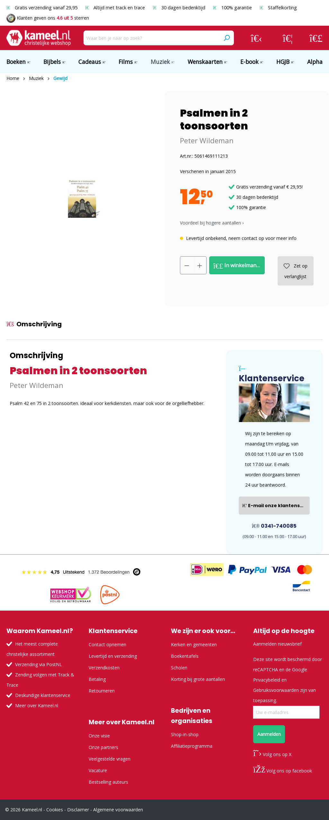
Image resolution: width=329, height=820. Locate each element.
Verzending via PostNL (38, 664)
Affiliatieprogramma (191, 746)
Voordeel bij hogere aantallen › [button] (212, 223)
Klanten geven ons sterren (47, 18)
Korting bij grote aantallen (198, 679)
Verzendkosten (104, 668)
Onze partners (103, 747)
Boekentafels (185, 656)
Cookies (54, 810)
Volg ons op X (272, 754)
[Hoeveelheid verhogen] (200, 265)
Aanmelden (269, 734)
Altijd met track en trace (115, 7)
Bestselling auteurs (108, 782)
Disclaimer (78, 810)
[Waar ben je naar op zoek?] (151, 38)
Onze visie (99, 736)
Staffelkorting (278, 7)
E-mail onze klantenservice (276, 505)
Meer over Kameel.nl (36, 705)
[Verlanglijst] (288, 38)
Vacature (98, 770)
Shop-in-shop (185, 734)
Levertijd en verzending (113, 656)
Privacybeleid (266, 680)
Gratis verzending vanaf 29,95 (42, 7)
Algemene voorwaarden (118, 810)
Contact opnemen (107, 644)
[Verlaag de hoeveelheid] (186, 265)
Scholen (179, 668)
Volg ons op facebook (282, 771)
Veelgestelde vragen (109, 759)
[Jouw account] (256, 38)
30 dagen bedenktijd (179, 7)
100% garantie (233, 7)
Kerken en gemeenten (194, 644)
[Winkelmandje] (316, 37)
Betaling (97, 679)
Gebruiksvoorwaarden (276, 690)
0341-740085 (274, 526)
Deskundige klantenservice (42, 695)
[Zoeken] (226, 38)
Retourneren (102, 691)
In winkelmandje (238, 265)
